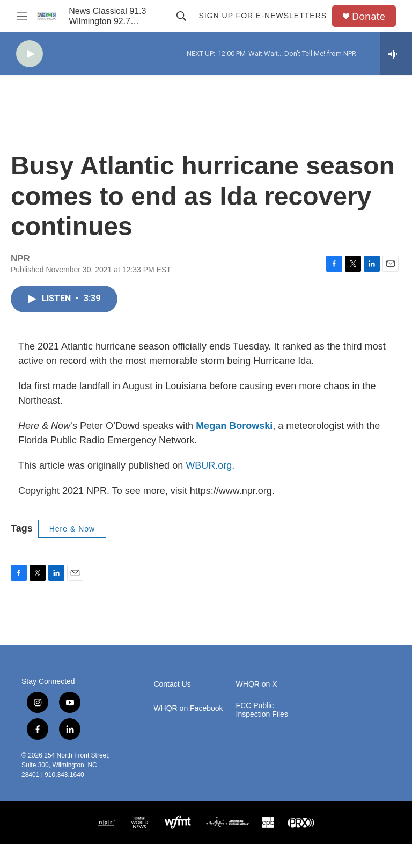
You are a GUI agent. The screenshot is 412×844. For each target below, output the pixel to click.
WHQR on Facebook (188, 708)
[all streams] (396, 53)
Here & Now (72, 529)
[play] (29, 54)
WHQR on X (256, 684)
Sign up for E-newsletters (262, 15)
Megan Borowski (234, 425)
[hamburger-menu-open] (22, 16)
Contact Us (171, 684)
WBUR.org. (210, 465)
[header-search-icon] (181, 16)
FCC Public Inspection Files (262, 710)
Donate (368, 16)
